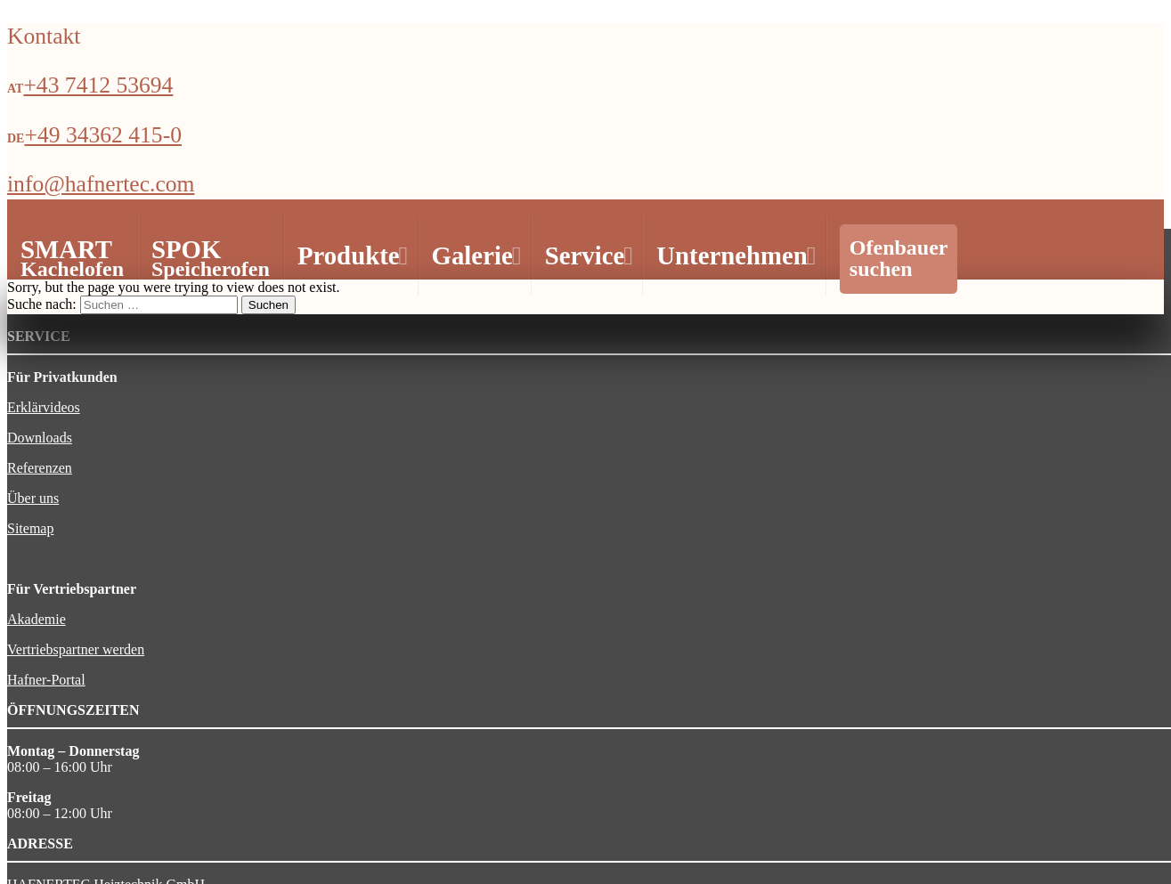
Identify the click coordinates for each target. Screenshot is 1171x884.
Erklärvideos (43, 407)
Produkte (350, 255)
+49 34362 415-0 (103, 135)
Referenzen (39, 467)
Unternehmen (733, 255)
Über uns (33, 498)
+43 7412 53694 (98, 85)
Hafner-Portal (46, 679)
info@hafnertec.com (100, 184)
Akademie (36, 619)
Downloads (39, 437)
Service (587, 255)
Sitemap (30, 528)
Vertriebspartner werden (75, 649)
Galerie (474, 255)
